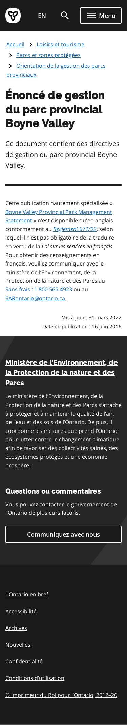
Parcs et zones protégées (48, 55)
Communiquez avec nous (63, 534)
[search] (65, 15)
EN (42, 15)
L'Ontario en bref (26, 594)
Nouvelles (17, 644)
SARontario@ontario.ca (35, 298)
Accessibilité (21, 611)
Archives (16, 628)
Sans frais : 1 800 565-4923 (38, 289)
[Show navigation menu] (101, 15)
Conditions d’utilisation (34, 678)
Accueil (15, 44)
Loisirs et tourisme (60, 44)
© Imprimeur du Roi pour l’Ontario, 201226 (61, 695)
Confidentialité (24, 661)
